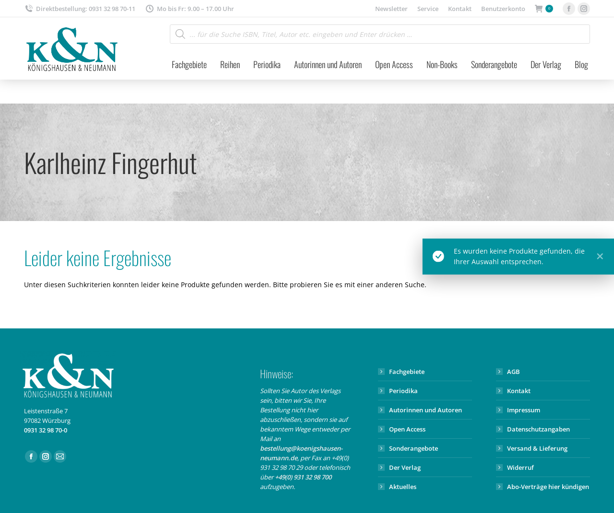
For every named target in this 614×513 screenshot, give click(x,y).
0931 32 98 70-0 (45, 430)
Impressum (523, 410)
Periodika (403, 390)
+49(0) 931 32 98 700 (303, 477)
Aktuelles (402, 486)
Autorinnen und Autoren (425, 410)
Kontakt (519, 390)
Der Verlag (405, 467)
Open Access (407, 429)
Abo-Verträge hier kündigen (548, 486)
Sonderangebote (413, 448)
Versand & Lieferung (537, 448)
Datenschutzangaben (538, 429)
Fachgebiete (407, 371)
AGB (513, 371)
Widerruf (520, 467)
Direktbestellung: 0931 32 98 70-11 (79, 8)
